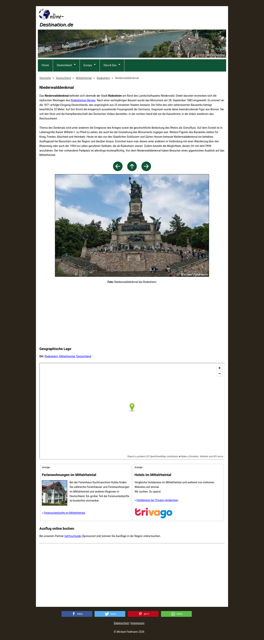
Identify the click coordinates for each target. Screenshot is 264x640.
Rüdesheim (51, 356)
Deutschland (64, 65)
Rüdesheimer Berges (83, 100)
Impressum (137, 623)
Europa (88, 65)
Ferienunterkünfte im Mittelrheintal (64, 512)
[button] (76, 614)
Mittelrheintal (67, 356)
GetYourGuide (72, 536)
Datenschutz (121, 623)
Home (45, 65)
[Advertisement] (156, 17)
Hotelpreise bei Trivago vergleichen (157, 500)
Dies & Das (110, 65)
